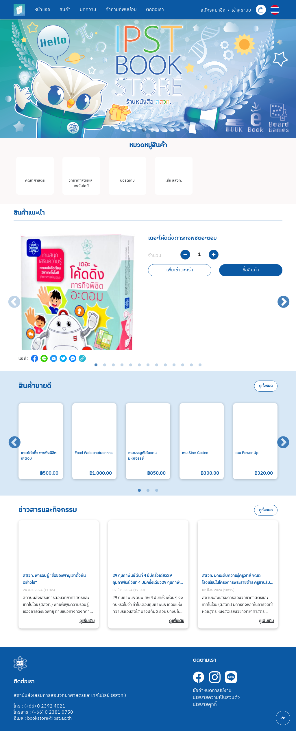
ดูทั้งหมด (266, 386)
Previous (10, 298)
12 (191, 365)
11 (183, 365)
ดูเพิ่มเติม (87, 621)
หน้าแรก (42, 10)
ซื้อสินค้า (251, 270)
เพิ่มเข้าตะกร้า (179, 270)
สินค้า (65, 10)
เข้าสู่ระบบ (241, 10)
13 (200, 365)
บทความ (88, 10)
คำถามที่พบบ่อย (121, 10)
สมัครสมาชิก (213, 10)
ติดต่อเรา (155, 10)
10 (174, 365)
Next (279, 298)
